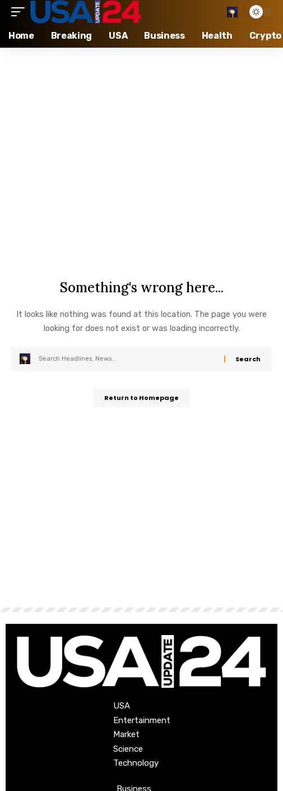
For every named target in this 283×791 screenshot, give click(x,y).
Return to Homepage (141, 397)
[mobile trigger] (20, 12)
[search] (232, 12)
